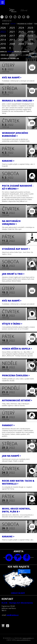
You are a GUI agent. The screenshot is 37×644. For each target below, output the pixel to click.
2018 (3, 35)
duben (25, 51)
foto (9, 557)
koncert (6, 17)
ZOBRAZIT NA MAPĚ (18, 581)
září (28, 55)
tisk (35, 24)
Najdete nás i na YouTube (7, 626)
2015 (30, 35)
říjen (34, 56)
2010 (3, 43)
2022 (3, 31)
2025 (12, 27)
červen (4, 55)
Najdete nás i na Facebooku (3, 626)
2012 (21, 39)
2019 (30, 31)
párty (11, 17)
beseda (19, 17)
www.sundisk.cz (28, 638)
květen (33, 53)
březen (18, 51)
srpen (21, 55)
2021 (12, 31)
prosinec (14, 58)
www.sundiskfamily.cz (23, 640)
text (26, 557)
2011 (30, 39)
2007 (30, 43)
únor (10, 51)
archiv (13, 24)
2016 (21, 35)
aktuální (5, 24)
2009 (12, 43)
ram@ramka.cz (13, 615)
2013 (12, 39)
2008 (21, 43)
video (18, 557)
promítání (24, 17)
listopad (5, 58)
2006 (3, 47)
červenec (13, 55)
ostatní (28, 17)
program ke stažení (24, 24)
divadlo (15, 17)
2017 (12, 35)
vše (2, 17)
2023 (30, 27)
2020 (21, 31)
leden (3, 51)
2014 (3, 39)
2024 (21, 27)
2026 (3, 27)
